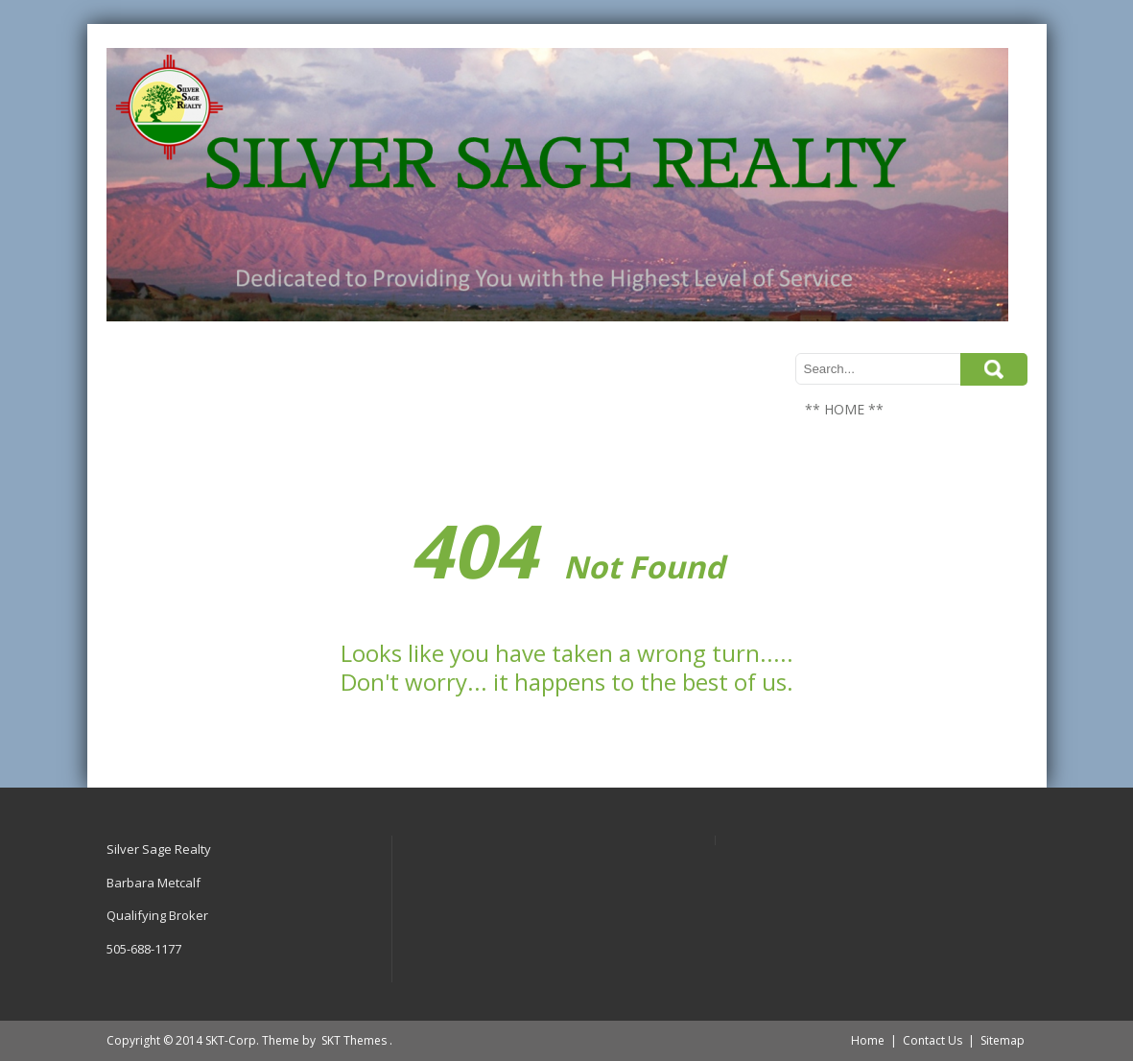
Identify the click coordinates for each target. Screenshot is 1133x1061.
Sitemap (1002, 1040)
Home (868, 1040)
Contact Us (932, 1040)
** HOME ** (844, 409)
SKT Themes (354, 1040)
